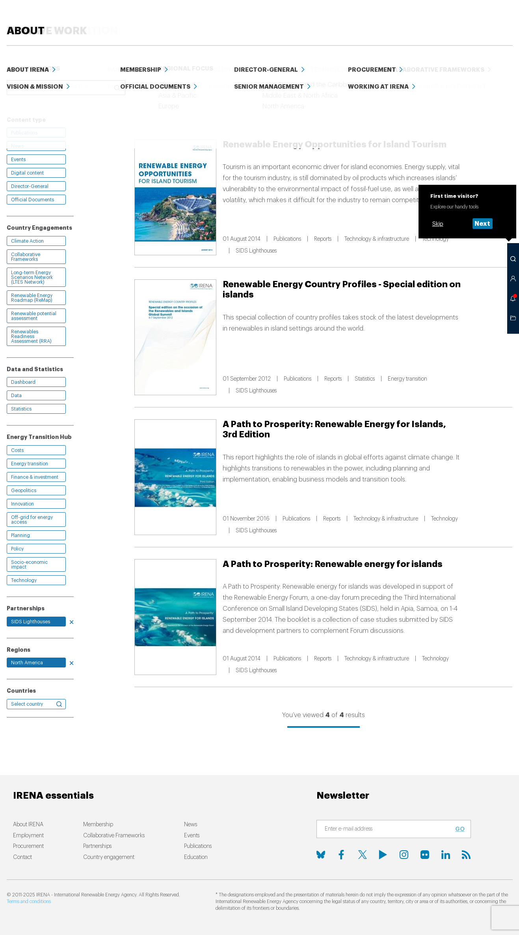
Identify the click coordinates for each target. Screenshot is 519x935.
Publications (24, 132)
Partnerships (97, 846)
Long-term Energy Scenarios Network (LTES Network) (32, 277)
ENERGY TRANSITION (170, 19)
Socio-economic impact (29, 564)
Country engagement (108, 857)
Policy (17, 549)
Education (390, 19)
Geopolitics (23, 490)
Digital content (27, 173)
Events (459, 19)
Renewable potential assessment (33, 316)
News (296, 19)
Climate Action (27, 241)
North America (27, 662)
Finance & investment (34, 477)
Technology (24, 580)
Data (428, 19)
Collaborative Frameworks (25, 257)
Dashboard (23, 382)
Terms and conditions (29, 901)
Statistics (21, 409)
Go (460, 829)
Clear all (18, 102)
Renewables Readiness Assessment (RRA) (31, 336)
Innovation (22, 504)
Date (317, 103)
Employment (28, 835)
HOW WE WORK (244, 19)
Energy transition (29, 463)
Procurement (28, 846)
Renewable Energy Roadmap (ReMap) (31, 298)
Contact (22, 857)
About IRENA (28, 824)
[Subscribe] (389, 829)
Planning (20, 535)
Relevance (286, 103)
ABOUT (494, 19)
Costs (17, 450)
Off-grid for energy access (32, 519)
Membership (98, 824)
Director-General (29, 186)
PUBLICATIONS (338, 19)
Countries (21, 690)
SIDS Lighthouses (30, 621)
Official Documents (32, 199)
